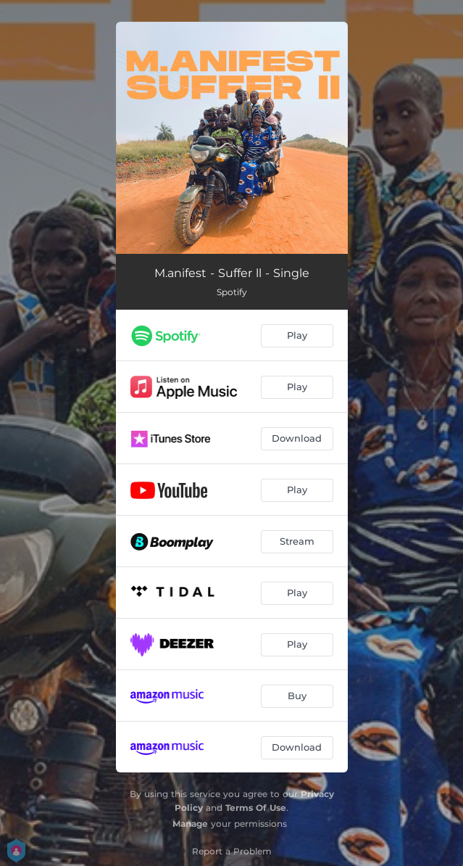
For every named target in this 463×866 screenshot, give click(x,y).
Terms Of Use (255, 807)
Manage (190, 823)
